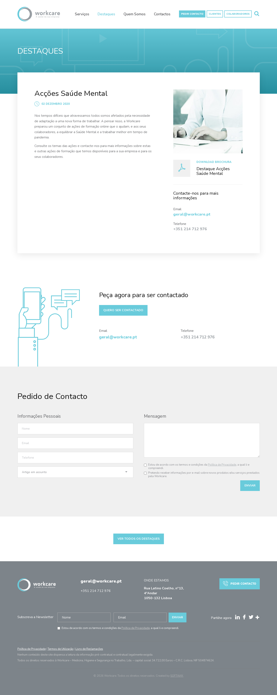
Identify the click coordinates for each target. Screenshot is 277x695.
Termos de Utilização (61, 649)
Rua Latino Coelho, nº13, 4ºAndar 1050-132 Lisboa (164, 593)
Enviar (250, 485)
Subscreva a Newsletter (35, 617)
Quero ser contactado (123, 310)
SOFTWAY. (176, 676)
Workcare (38, 16)
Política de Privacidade (222, 465)
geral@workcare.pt (101, 581)
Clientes (215, 14)
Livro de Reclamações (89, 649)
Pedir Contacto (192, 14)
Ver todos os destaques (139, 539)
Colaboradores (238, 14)
